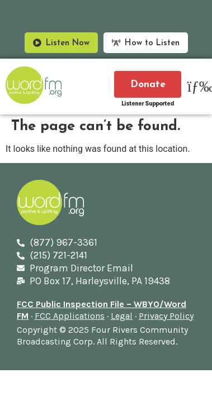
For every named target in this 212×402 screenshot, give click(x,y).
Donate (148, 84)
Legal (122, 315)
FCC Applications (70, 315)
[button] (196, 87)
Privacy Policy (166, 315)
